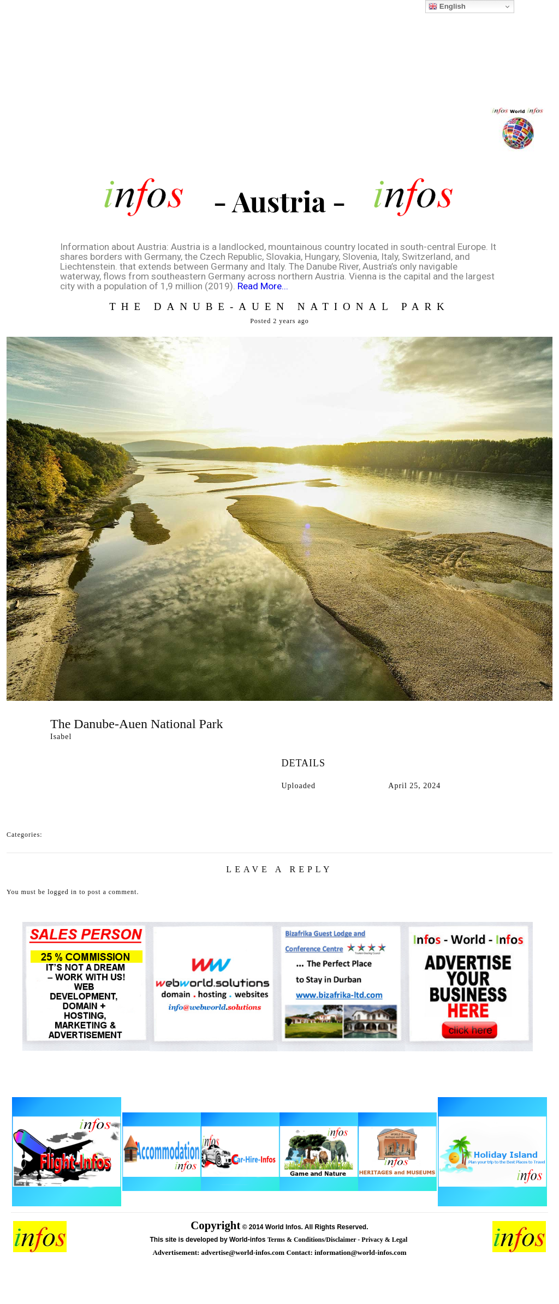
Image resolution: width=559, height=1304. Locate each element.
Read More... (262, 286)
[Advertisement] (279, 92)
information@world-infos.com (360, 1252)
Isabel (61, 737)
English (447, 6)
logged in (62, 892)
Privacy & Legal (385, 1239)
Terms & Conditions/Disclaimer (312, 1239)
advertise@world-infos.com (244, 1252)
